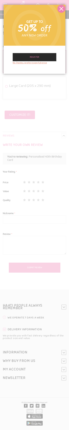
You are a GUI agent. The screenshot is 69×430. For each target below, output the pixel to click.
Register (34, 57)
